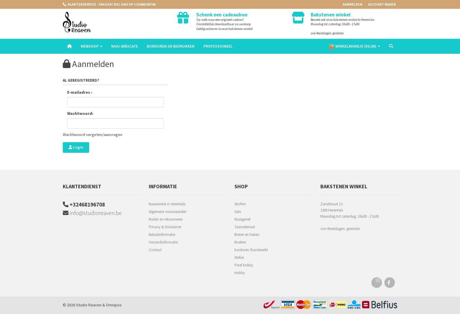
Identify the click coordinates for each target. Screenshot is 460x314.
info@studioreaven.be (93, 213)
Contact (155, 249)
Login (76, 147)
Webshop (91, 46)
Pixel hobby (243, 265)
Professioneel (218, 46)
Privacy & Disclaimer (165, 226)
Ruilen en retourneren (166, 219)
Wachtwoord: (80, 113)
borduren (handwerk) (251, 249)
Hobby (239, 272)
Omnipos (114, 305)
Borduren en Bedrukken (171, 46)
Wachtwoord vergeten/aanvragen (92, 134)
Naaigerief (242, 219)
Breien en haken (246, 234)
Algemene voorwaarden (168, 211)
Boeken (240, 242)
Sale (237, 211)
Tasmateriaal (244, 226)
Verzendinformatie (163, 242)
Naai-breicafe (124, 46)
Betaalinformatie (162, 234)
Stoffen (240, 204)
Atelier (239, 257)
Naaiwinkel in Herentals (167, 204)
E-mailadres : (79, 92)
